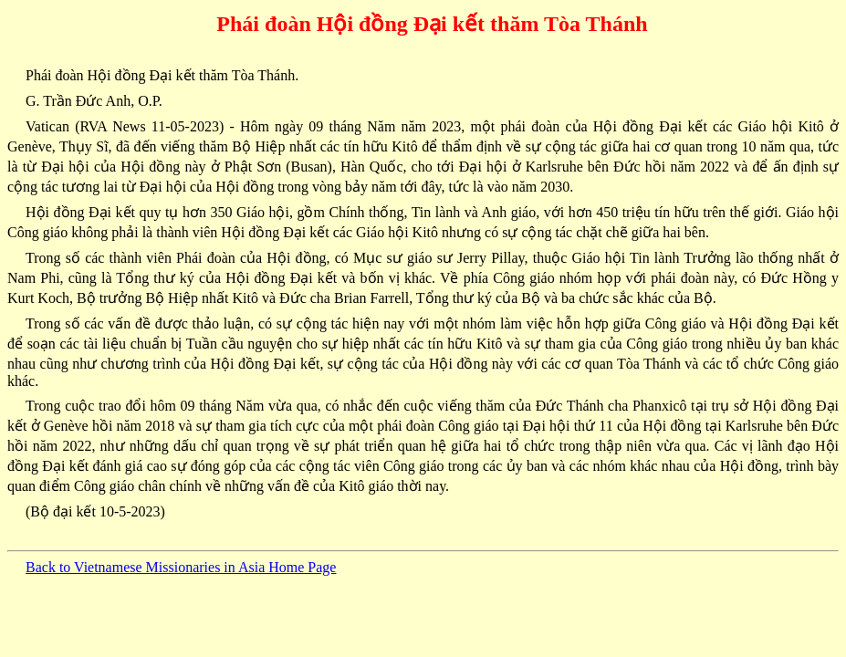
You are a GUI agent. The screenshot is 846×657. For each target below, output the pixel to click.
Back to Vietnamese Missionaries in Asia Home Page (181, 567)
